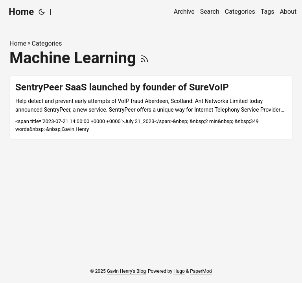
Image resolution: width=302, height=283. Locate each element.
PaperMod (201, 271)
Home (21, 11)
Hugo (179, 271)
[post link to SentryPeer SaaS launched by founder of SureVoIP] (151, 108)
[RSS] (144, 58)
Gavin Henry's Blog (126, 271)
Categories (47, 43)
